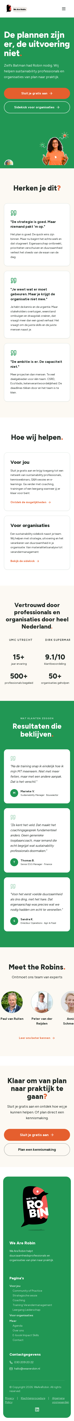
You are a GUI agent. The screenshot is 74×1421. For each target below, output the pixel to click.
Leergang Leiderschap (26, 1310)
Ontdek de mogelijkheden (30, 502)
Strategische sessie (25, 1295)
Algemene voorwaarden (60, 1400)
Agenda (17, 1325)
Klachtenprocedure (33, 1398)
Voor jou (14, 1286)
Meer (12, 1321)
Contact (18, 1340)
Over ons (18, 1330)
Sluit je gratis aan (37, 93)
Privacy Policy (9, 1400)
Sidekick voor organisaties (37, 107)
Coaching (19, 1300)
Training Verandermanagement (32, 1305)
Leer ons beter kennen (37, 1038)
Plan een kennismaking (37, 1149)
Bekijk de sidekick (24, 561)
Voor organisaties (21, 1315)
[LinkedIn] (37, 1409)
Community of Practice (27, 1290)
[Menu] (64, 9)
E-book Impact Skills (26, 1335)
